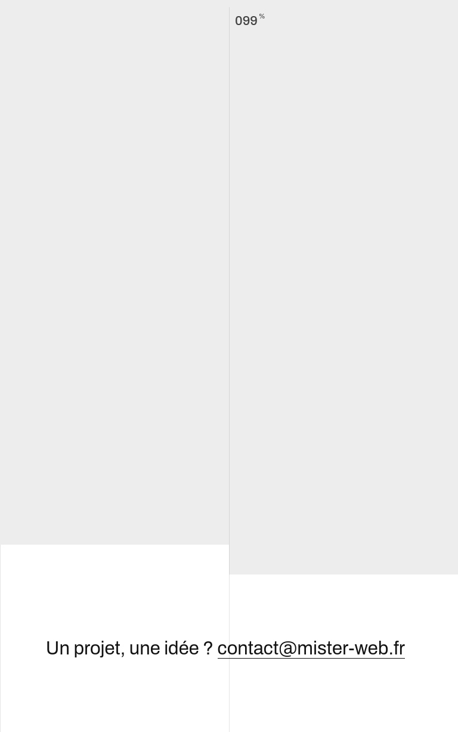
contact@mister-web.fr (311, 648)
